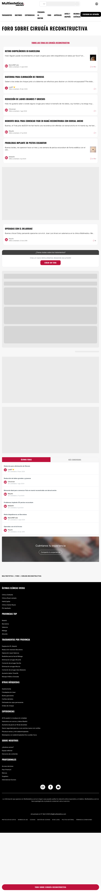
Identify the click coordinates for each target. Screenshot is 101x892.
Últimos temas (26, 459)
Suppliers (5, 776)
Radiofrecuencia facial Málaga (12, 656)
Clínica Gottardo (7, 595)
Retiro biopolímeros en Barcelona (22, 51)
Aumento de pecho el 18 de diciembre (14, 725)
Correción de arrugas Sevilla (11, 663)
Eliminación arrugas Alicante (11, 660)
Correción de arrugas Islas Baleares (14, 670)
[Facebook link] (50, 788)
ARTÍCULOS (58, 15)
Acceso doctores (7, 766)
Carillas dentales (7, 699)
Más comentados (74, 459)
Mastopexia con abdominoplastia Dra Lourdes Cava (19, 735)
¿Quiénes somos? (8, 747)
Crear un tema (50, 262)
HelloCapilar (6, 601)
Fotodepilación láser (9, 692)
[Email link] (58, 787)
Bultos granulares (8, 696)
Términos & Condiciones (84, 819)
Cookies (32, 819)
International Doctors (9, 780)
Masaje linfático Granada (10, 676)
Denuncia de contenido (10, 754)
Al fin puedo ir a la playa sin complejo (14, 718)
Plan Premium (6, 769)
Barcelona (5, 624)
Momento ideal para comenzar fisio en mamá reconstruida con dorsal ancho (44, 121)
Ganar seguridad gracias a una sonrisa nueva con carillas (21, 728)
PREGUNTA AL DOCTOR (41, 15)
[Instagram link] (42, 788)
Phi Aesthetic (6, 608)
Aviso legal (56, 819)
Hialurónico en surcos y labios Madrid (14, 721)
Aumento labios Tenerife (10, 673)
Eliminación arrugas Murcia (11, 666)
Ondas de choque (8, 706)
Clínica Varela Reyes (9, 605)
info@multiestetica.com (58, 814)
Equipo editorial (7, 750)
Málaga (4, 630)
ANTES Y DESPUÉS (68, 15)
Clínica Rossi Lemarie (9, 598)
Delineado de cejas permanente (12, 702)
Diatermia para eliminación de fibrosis (24, 77)
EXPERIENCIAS (30, 15)
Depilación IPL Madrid (9, 646)
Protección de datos (9, 819)
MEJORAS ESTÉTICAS (76, 15)
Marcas (4, 773)
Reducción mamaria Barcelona (12, 650)
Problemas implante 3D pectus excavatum (26, 143)
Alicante (4, 634)
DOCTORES (18, 15)
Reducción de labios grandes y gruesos (25, 99)
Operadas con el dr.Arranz (18, 228)
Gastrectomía (6, 689)
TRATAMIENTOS (7, 15)
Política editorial (68, 819)
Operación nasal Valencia (10, 653)
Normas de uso (23, 819)
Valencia (5, 627)
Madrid (4, 620)
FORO (49, 15)
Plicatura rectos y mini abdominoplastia (15, 731)
